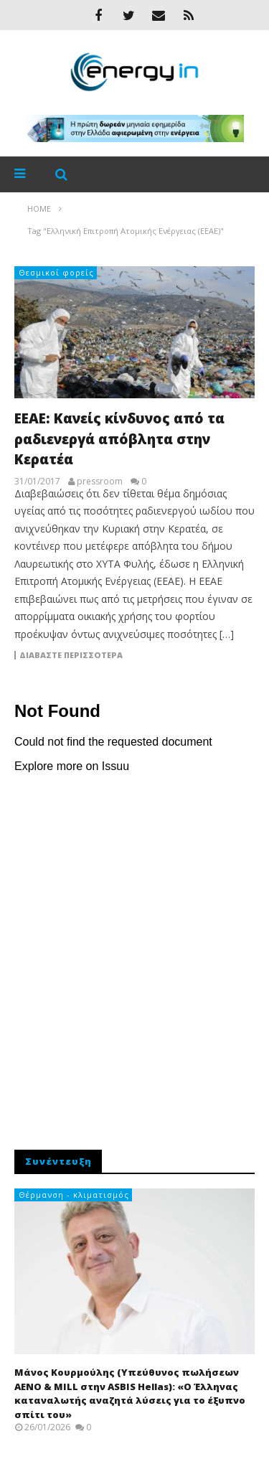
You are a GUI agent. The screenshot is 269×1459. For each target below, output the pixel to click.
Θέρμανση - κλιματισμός (74, 1194)
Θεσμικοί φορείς (56, 272)
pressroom (100, 481)
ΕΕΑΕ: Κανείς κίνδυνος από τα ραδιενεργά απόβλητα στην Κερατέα (119, 439)
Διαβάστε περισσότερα (71, 655)
